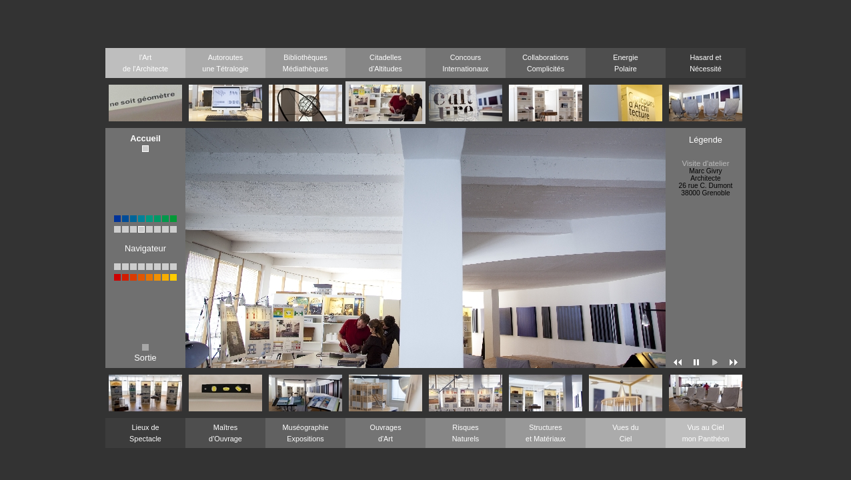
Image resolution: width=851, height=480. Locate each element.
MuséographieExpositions (306, 433)
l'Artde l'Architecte (145, 63)
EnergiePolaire (625, 63)
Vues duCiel (625, 433)
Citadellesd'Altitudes (385, 63)
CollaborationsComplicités (545, 63)
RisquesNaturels (466, 433)
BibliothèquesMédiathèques (305, 63)
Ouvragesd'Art (385, 433)
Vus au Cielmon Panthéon (706, 433)
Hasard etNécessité (706, 63)
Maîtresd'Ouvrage (225, 433)
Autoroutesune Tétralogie (225, 63)
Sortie (145, 354)
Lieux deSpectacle (145, 433)
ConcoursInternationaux (466, 63)
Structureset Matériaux (546, 433)
